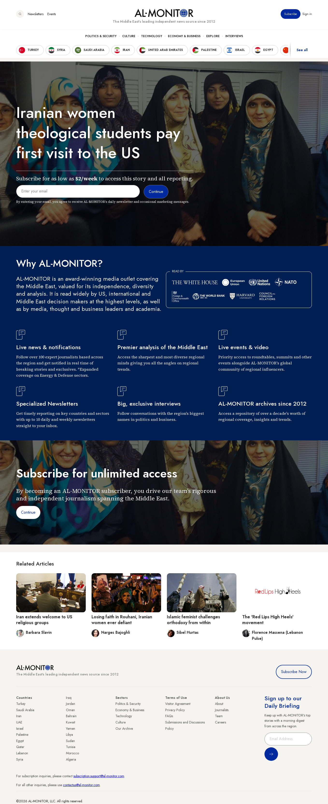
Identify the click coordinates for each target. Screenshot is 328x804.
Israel (19, 728)
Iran (18, 716)
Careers (220, 722)
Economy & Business (184, 36)
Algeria (71, 759)
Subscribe (290, 14)
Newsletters (35, 14)
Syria (19, 759)
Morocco (72, 753)
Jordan (70, 703)
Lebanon (22, 753)
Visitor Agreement (177, 703)
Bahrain (71, 716)
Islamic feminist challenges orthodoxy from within (193, 620)
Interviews (234, 36)
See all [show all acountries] (302, 50)
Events (51, 14)
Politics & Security (100, 36)
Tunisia (70, 746)
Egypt (20, 740)
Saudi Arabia (25, 710)
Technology (151, 36)
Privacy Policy (175, 710)
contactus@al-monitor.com (81, 785)
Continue (28, 512)
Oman (70, 710)
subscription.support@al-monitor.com (98, 776)
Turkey (20, 703)
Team (219, 716)
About (219, 703)
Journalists (221, 710)
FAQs (169, 716)
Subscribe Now (294, 672)
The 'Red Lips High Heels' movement (267, 620)
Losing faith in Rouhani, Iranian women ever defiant (122, 620)
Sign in (307, 14)
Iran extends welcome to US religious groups (44, 620)
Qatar (20, 746)
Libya (69, 734)
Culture (128, 36)
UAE (19, 722)
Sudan (70, 740)
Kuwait (70, 722)
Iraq (68, 697)
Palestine (22, 734)
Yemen (70, 728)
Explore (213, 36)
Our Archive (124, 728)
